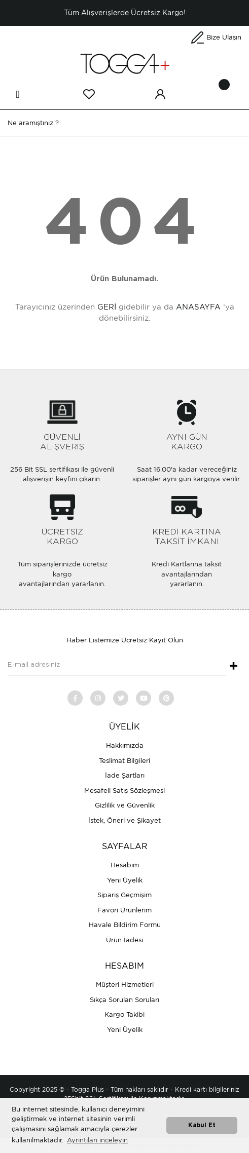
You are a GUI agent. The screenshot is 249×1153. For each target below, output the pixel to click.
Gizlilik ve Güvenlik (125, 805)
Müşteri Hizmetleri (125, 984)
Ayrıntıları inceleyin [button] (97, 1140)
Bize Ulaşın (223, 37)
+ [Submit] (233, 666)
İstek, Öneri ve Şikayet (124, 820)
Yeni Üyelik (125, 880)
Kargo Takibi (124, 1014)
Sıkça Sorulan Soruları (124, 1000)
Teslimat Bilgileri (124, 760)
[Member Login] (160, 94)
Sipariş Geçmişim (124, 895)
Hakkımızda (125, 745)
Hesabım (125, 865)
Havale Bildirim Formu (125, 925)
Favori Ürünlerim (124, 910)
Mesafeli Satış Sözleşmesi (124, 790)
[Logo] (124, 63)
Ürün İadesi (124, 940)
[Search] (124, 123)
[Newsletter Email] (117, 665)
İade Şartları (125, 775)
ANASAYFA (198, 307)
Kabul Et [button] (202, 1125)
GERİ (106, 307)
